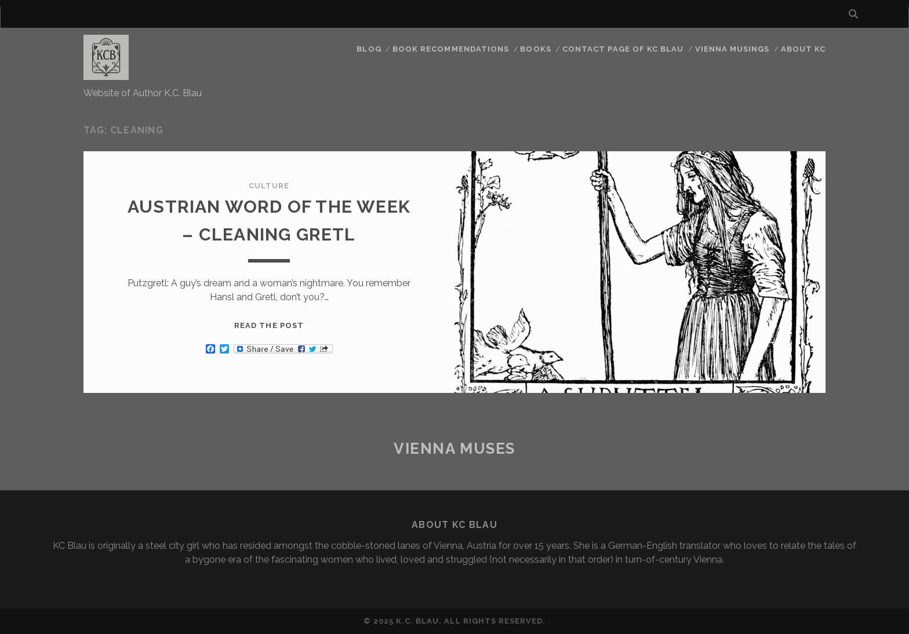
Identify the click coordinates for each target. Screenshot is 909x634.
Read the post (269, 325)
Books (535, 49)
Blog (369, 49)
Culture (269, 185)
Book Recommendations (450, 49)
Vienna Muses (454, 448)
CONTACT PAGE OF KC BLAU (622, 49)
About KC (803, 49)
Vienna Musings (732, 49)
